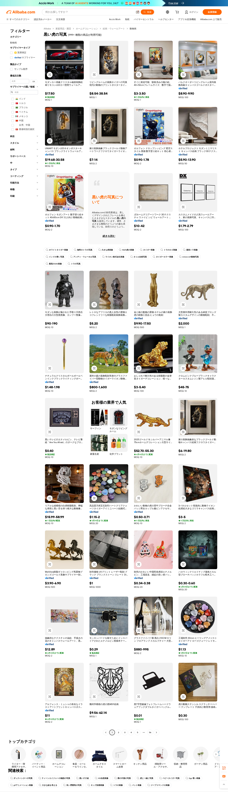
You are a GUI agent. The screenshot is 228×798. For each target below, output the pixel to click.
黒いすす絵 (82, 778)
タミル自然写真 (138, 257)
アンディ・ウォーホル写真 (83, 257)
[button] (137, 12)
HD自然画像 (101, 778)
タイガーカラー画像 (163, 257)
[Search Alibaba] (89, 12)
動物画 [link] (133, 28)
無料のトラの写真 (83, 250)
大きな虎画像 (105, 250)
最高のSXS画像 (54, 264)
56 (150, 732)
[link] (224, 768)
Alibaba (47, 28)
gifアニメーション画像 (21, 785)
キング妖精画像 (96, 785)
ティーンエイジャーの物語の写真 (54, 778)
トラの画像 (116, 785)
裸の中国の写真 (122, 778)
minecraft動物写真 (189, 257)
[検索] (147, 12)
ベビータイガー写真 (169, 778)
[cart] (177, 12)
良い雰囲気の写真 (72, 785)
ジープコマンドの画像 (158, 785)
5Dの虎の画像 (126, 250)
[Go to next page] (156, 732)
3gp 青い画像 (193, 778)
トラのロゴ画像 (169, 250)
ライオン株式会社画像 (113, 257)
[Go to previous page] (106, 732)
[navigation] (24, 381)
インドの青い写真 (55, 257)
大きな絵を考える (48, 785)
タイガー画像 (147, 250)
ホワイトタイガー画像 (57, 250)
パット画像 (135, 785)
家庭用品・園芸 (63, 28)
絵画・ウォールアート (114, 28)
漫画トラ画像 (190, 250)
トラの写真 (74, 264)
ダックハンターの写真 (21, 778)
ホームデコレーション (87, 28)
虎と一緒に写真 (145, 778)
